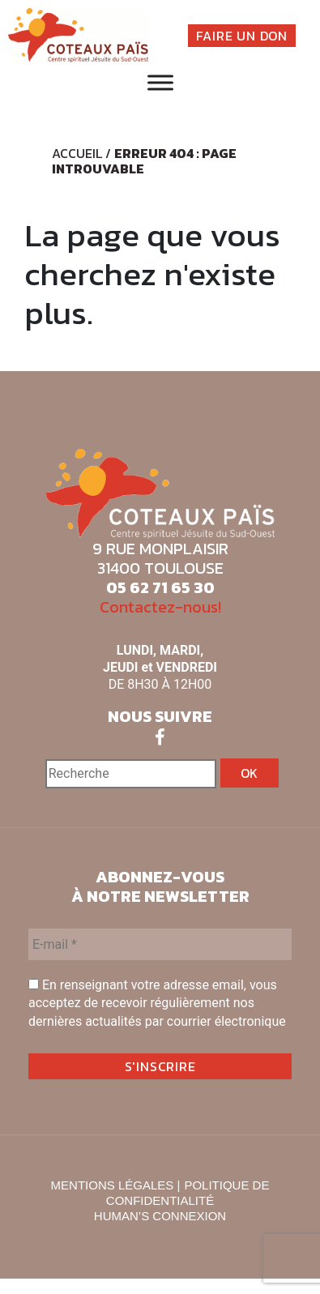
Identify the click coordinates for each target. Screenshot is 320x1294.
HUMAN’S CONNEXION (160, 1216)
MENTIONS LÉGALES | (116, 1185)
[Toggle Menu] (160, 83)
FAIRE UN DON (242, 35)
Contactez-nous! (160, 607)
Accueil (77, 153)
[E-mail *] (160, 944)
